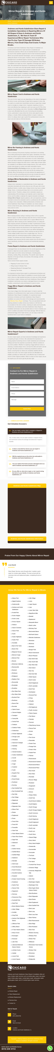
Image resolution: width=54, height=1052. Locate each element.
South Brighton (33, 804)
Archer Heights (16, 615)
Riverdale (31, 776)
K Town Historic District (18, 929)
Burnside (14, 706)
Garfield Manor (16, 851)
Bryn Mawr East (16, 691)
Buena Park (15, 703)
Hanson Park (15, 888)
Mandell (31, 616)
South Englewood (33, 822)
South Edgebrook (33, 819)
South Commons (33, 813)
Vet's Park (31, 879)
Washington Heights (34, 882)
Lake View (15, 941)
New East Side (33, 673)
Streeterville (32, 846)
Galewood (15, 842)
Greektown (15, 882)
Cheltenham (15, 730)
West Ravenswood (34, 920)
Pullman (31, 755)
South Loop (32, 828)
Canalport (14, 715)
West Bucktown (33, 893)
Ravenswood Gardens (35, 761)
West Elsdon (32, 899)
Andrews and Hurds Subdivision (20, 21)
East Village (15, 797)
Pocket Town (32, 743)
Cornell (14, 757)
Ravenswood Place (34, 767)
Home (9, 21)
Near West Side (33, 664)
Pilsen (30, 734)
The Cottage (32, 858)
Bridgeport (15, 676)
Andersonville (15, 604)
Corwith (14, 761)
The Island (32, 861)
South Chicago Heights (35, 810)
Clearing (14, 748)
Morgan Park (32, 649)
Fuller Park (15, 830)
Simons (31, 792)
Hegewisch (15, 891)
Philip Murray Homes (34, 725)
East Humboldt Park (17, 791)
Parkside (31, 719)
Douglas (14, 776)
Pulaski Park (32, 752)
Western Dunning (33, 932)
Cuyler (14, 770)
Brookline (14, 688)
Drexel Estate (15, 779)
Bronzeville (15, 682)
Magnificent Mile (33, 613)
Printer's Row (32, 749)
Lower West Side (33, 610)
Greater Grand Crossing (18, 879)
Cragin (14, 764)
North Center (32, 680)
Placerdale (32, 740)
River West (32, 773)
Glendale (14, 860)
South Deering (33, 816)
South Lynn (32, 831)
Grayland (14, 876)
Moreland (31, 646)
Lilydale (14, 953)
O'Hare (31, 698)
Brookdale (15, 685)
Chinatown (15, 739)
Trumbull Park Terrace (35, 864)
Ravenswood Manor (34, 764)
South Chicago (33, 807)
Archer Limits (15, 618)
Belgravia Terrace (16, 652)
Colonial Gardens (16, 751)
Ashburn (14, 624)
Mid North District (33, 634)
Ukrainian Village (33, 867)
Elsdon (14, 812)
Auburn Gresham (16, 627)
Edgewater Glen (16, 806)
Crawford (14, 767)
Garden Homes (16, 848)
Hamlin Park (15, 885)
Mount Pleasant (33, 655)
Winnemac (32, 953)
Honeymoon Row (16, 897)
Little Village (32, 598)
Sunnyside (32, 852)
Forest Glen (15, 821)
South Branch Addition (35, 801)
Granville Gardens (17, 873)
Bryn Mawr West (16, 694)
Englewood (15, 815)
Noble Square (32, 677)
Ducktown (14, 782)
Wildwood (31, 941)
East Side (14, 794)
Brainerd (14, 670)
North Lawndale (33, 686)
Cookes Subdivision (17, 754)
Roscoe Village (33, 779)
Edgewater (15, 803)
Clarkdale (14, 745)
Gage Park (15, 839)
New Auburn (32, 667)
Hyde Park (15, 903)
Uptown (31, 876)
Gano (13, 845)
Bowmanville (15, 667)
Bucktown (14, 700)
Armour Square (16, 621)
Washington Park (33, 885)
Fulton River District (17, 836)
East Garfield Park (17, 788)
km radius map (27, 510)
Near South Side (33, 661)
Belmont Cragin (16, 655)
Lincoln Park (15, 956)
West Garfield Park (34, 905)
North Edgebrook (33, 683)
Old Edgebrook (33, 707)
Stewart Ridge (33, 837)
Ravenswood (32, 758)
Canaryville (15, 718)
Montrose (31, 643)
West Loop (32, 911)
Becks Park (15, 649)
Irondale (14, 912)
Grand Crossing (16, 870)
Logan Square (33, 604)
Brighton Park (15, 679)
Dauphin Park (15, 773)
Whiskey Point (33, 935)
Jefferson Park (16, 923)
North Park (32, 689)
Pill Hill (31, 731)
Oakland (31, 704)
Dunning (14, 785)
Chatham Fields (16, 727)
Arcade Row (15, 612)
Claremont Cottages (17, 742)
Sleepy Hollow (33, 795)
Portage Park (32, 746)
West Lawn (32, 908)
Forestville (15, 827)
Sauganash (32, 786)
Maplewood (32, 619)
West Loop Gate (33, 914)
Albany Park (15, 598)
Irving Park (15, 915)
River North (32, 770)
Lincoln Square (16, 959)
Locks (30, 601)
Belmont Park (15, 658)
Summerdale (32, 849)
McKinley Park (33, 628)
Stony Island (32, 840)
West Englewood (33, 902)
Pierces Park (32, 728)
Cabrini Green (16, 709)
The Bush (31, 855)
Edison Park (15, 809)
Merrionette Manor (34, 631)
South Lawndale (33, 825)
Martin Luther (32, 625)
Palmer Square (33, 713)
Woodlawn (32, 956)
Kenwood (14, 938)
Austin (13, 633)
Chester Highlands (17, 733)
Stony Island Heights (34, 843)
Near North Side (33, 658)
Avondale (14, 642)
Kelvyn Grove (15, 932)
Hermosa (14, 894)
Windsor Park (32, 950)
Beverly (14, 661)
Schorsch (31, 789)
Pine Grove (32, 737)
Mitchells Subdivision (34, 637)
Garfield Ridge (16, 854)
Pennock (31, 722)
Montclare (31, 640)
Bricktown (14, 673)
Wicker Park (32, 938)
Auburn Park (15, 630)
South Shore (32, 834)
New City (31, 670)
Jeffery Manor (16, 926)
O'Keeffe (31, 701)
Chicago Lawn (16, 736)
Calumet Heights (16, 712)
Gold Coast (15, 863)
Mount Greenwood (34, 652)
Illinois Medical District (18, 906)
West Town (32, 929)
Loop (30, 607)
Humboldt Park (16, 900)
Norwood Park (33, 695)
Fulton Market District (18, 833)
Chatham (14, 724)
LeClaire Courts (16, 950)
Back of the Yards (17, 645)
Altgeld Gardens (16, 601)
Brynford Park (16, 697)
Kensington (15, 935)
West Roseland (33, 926)
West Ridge (32, 923)
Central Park (15, 721)
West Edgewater (33, 896)
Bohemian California (17, 664)
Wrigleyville (32, 959)
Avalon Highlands (16, 636)
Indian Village (15, 909)
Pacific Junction (33, 710)
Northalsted (32, 692)
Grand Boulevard (16, 866)
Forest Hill (15, 824)
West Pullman (32, 917)
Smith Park (32, 798)
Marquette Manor (33, 622)
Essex (13, 818)
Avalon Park (15, 639)
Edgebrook (15, 800)
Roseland (31, 782)
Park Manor (32, 716)
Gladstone (15, 857)
